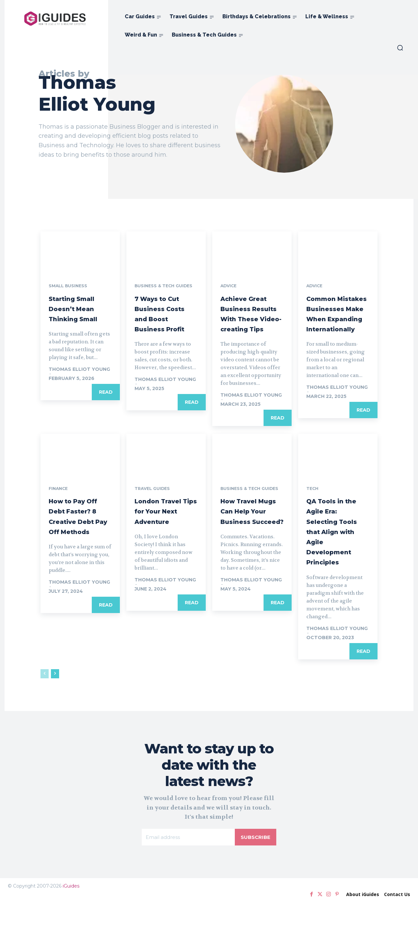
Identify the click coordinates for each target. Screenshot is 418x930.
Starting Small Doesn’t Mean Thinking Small (80, 310)
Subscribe (254, 862)
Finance (59, 503)
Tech (313, 503)
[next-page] (55, 698)
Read (106, 394)
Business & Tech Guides (167, 287)
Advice (229, 287)
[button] (400, 47)
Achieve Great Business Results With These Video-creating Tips (250, 320)
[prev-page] (44, 698)
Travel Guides (154, 503)
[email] (187, 863)
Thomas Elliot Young (79, 371)
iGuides (71, 912)
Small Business (70, 287)
